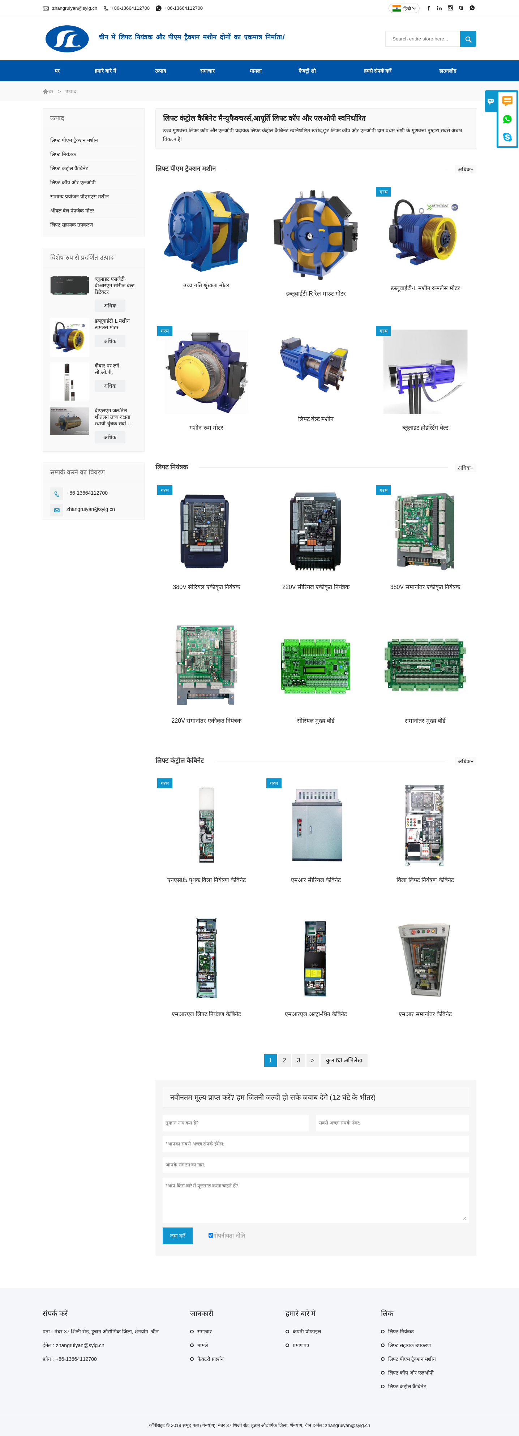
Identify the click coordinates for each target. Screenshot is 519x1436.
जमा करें (177, 1236)
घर (57, 71)
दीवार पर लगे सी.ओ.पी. (107, 369)
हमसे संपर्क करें (378, 71)
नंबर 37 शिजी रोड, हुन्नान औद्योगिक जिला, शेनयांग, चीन (107, 1331)
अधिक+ (465, 169)
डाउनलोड (447, 71)
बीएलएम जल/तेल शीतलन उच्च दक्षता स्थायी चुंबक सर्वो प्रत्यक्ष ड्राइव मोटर (112, 417)
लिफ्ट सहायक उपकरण (71, 225)
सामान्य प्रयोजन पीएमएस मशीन (79, 196)
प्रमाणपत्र (301, 1345)
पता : (48, 1331)
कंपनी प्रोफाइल (307, 1331)
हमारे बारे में (105, 71)
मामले (202, 1345)
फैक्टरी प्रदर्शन (210, 1359)
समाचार (207, 71)
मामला (256, 71)
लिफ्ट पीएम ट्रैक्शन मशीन (74, 140)
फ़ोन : (48, 1359)
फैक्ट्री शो (307, 71)
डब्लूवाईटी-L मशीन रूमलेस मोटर (112, 324)
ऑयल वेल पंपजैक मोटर (72, 211)
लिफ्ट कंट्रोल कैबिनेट (69, 168)
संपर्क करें (55, 1313)
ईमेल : (48, 1345)
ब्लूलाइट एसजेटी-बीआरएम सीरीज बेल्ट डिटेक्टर (114, 285)
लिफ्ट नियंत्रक (63, 154)
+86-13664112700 (130, 8)
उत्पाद (160, 71)
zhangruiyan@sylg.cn (74, 8)
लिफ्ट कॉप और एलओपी (73, 182)
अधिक (110, 306)
